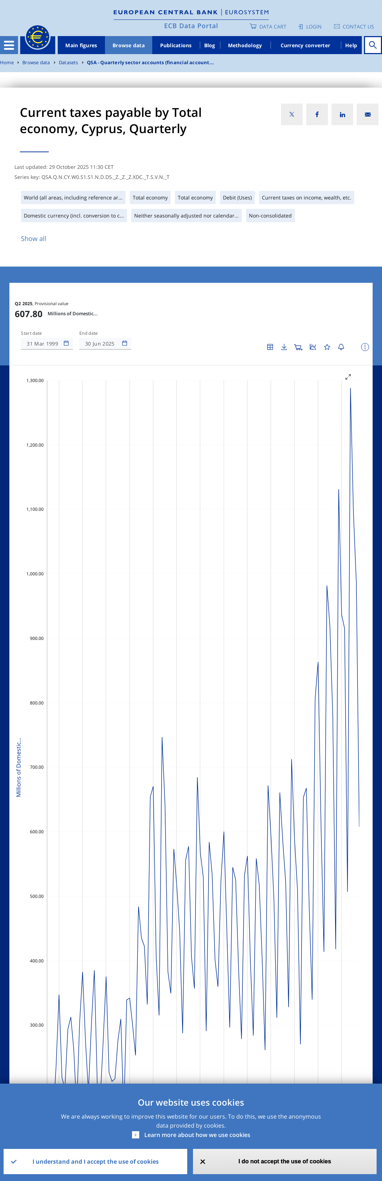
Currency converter (305, 45)
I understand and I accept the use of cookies (95, 1161)
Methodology (245, 45)
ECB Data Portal (191, 25)
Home (7, 63)
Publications (176, 45)
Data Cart (272, 26)
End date (88, 333)
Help (351, 45)
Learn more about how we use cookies (197, 1135)
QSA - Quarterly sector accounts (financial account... (150, 63)
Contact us (358, 26)
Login (314, 26)
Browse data (129, 45)
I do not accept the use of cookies (284, 1161)
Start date (31, 333)
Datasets (68, 63)
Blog (209, 45)
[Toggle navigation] (9, 45)
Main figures (81, 45)
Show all (34, 238)
